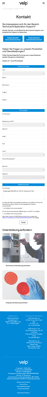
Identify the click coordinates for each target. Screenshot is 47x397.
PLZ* (3, 143)
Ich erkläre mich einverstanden (13, 213)
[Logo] (23, 3)
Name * (4, 77)
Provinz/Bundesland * (8, 159)
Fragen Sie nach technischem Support (13, 38)
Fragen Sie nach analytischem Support (34, 38)
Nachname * (6, 85)
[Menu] (3, 3)
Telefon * (4, 99)
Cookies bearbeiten (23, 388)
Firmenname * (6, 114)
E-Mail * (4, 92)
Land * (4, 151)
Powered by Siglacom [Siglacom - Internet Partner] (23, 392)
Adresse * (5, 129)
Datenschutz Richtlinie (23, 382)
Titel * (4, 70)
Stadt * (4, 136)
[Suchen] (44, 3)
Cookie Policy (23, 384)
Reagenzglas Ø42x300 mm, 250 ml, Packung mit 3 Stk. (23, 195)
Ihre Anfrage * (6, 188)
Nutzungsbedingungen (25, 217)
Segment (5, 174)
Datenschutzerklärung (8, 217)
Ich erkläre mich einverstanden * (13, 208)
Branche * (5, 166)
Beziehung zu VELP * (8, 121)
